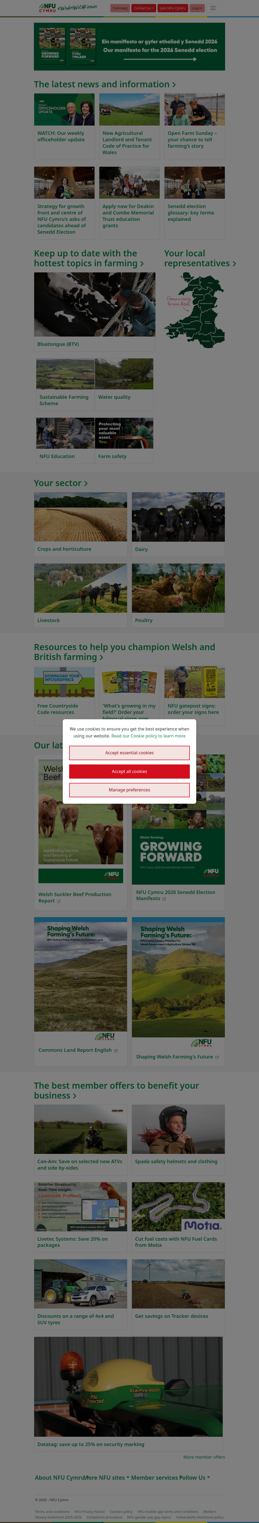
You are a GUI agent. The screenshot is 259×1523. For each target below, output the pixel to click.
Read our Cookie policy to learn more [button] (148, 736)
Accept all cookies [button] (129, 771)
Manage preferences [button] (129, 790)
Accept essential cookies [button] (129, 753)
